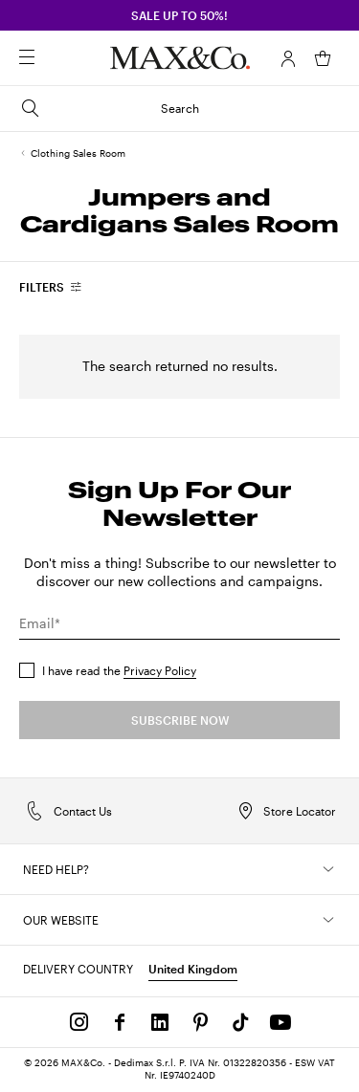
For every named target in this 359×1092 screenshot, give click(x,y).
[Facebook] (119, 1022)
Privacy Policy (159, 670)
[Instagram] (79, 1022)
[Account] (288, 58)
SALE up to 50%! (179, 15)
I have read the (119, 670)
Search (109, 108)
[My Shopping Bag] (322, 58)
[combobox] (51, 287)
